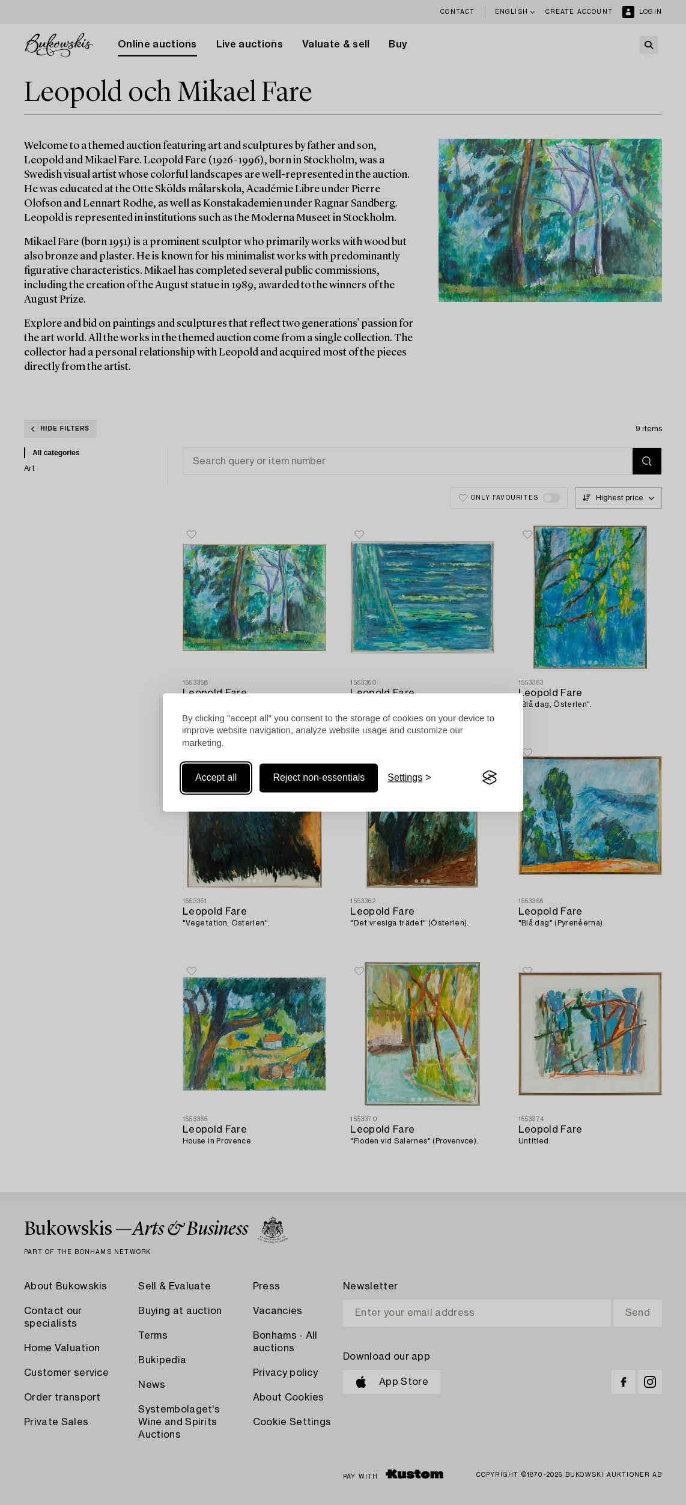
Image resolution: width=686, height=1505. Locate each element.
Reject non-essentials (319, 777)
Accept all (216, 777)
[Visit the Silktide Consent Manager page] (489, 777)
